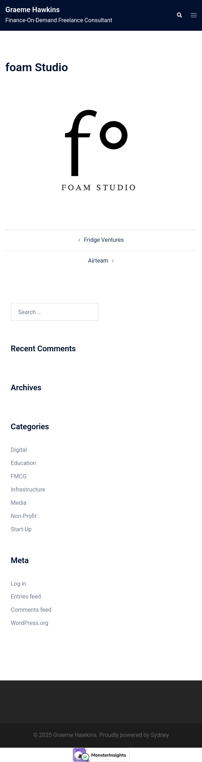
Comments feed (31, 609)
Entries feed (26, 596)
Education (23, 463)
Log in (18, 583)
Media (18, 502)
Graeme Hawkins (32, 9)
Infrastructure (28, 489)
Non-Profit (23, 516)
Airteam (98, 260)
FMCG (18, 476)
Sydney (160, 735)
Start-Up (21, 529)
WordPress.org (29, 623)
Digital (19, 449)
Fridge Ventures (104, 239)
